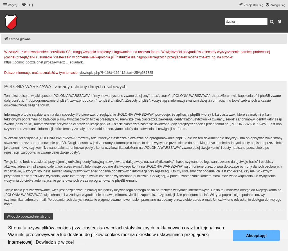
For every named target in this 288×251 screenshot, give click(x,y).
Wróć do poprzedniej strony (28, 216)
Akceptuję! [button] (256, 235)
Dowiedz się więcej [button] (55, 242)
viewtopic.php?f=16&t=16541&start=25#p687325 (116, 73)
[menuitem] (27, 5)
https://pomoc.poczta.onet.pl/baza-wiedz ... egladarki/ (44, 62)
